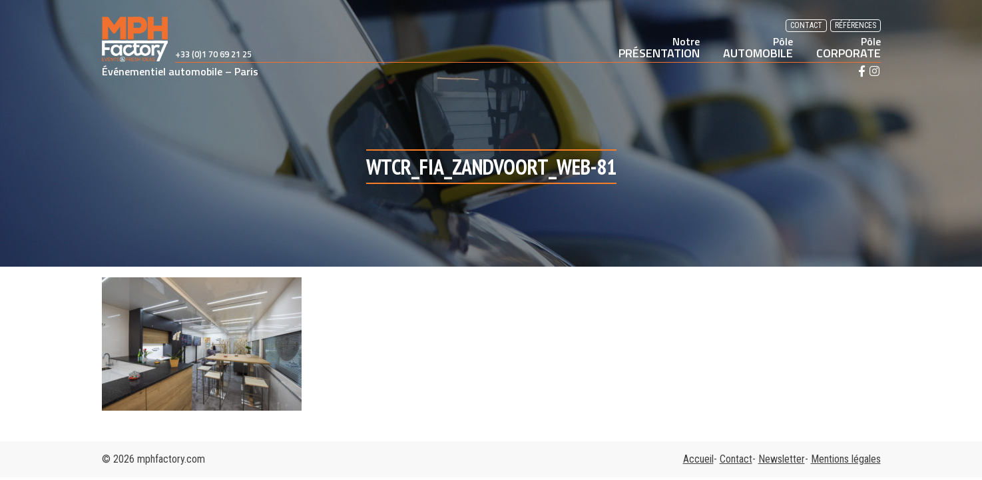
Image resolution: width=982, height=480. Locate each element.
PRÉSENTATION (659, 47)
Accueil (698, 459)
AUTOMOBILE (758, 47)
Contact (806, 25)
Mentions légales (846, 459)
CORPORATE (848, 47)
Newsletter (781, 459)
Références (855, 25)
